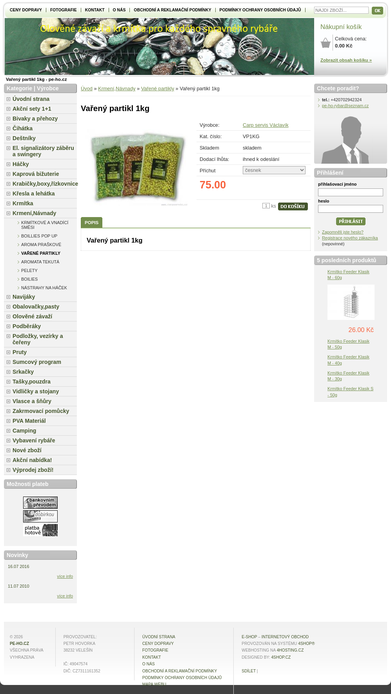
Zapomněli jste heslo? (343, 232)
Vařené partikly (157, 88)
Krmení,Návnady (116, 88)
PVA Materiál (29, 421)
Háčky (21, 164)
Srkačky (23, 372)
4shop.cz (281, 657)
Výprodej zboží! (33, 470)
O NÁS (119, 10)
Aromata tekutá (40, 261)
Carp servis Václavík (266, 125)
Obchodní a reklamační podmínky (172, 10)
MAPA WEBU (154, 684)
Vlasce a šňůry (32, 401)
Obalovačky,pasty (36, 306)
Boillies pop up (39, 236)
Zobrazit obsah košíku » (346, 60)
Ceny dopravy (26, 10)
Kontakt (95, 10)
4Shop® (306, 643)
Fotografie (63, 10)
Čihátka (23, 128)
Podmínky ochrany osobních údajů (260, 10)
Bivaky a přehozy (35, 118)
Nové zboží (27, 450)
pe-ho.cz (19, 643)
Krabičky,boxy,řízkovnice (45, 184)
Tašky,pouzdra (32, 381)
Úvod (87, 88)
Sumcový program (37, 362)
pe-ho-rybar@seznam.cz (345, 105)
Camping (24, 430)
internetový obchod (285, 637)
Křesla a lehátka (34, 193)
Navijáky (24, 297)
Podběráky (27, 326)
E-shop (249, 637)
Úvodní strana (31, 99)
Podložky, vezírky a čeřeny (38, 339)
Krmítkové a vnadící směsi (44, 225)
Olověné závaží (32, 316)
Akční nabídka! (32, 460)
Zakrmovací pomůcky (41, 411)
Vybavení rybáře (34, 440)
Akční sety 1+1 (32, 109)
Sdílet (249, 671)
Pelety (29, 270)
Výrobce (48, 88)
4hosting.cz (290, 650)
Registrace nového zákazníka (350, 238)
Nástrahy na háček (44, 287)
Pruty (20, 352)
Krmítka (23, 203)
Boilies (29, 279)
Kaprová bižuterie (36, 174)
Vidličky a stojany (36, 391)
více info (65, 576)
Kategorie (19, 88)
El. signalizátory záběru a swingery (43, 151)
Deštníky (24, 138)
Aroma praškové (41, 244)
